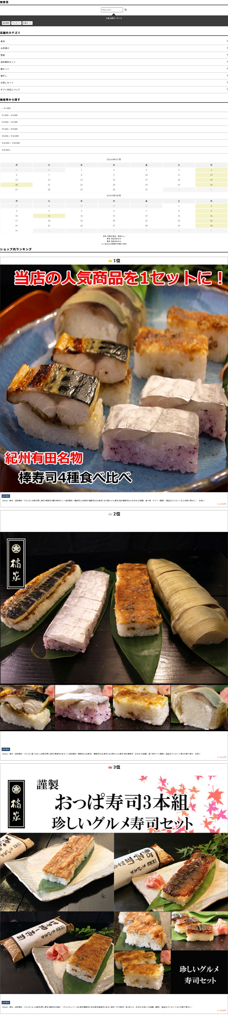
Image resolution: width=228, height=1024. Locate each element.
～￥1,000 (5, 108)
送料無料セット (8, 62)
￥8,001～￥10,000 (10, 136)
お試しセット (7, 82)
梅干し (4, 76)
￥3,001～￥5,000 (9, 122)
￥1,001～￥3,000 (9, 115)
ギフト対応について (10, 89)
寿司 (3, 41)
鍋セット (5, 69)
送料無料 (6, 23)
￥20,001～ (6, 150)
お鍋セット (27, 23)
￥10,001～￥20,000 (10, 143)
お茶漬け (5, 48)
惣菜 (3, 55)
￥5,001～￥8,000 (9, 129)
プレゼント (16, 23)
